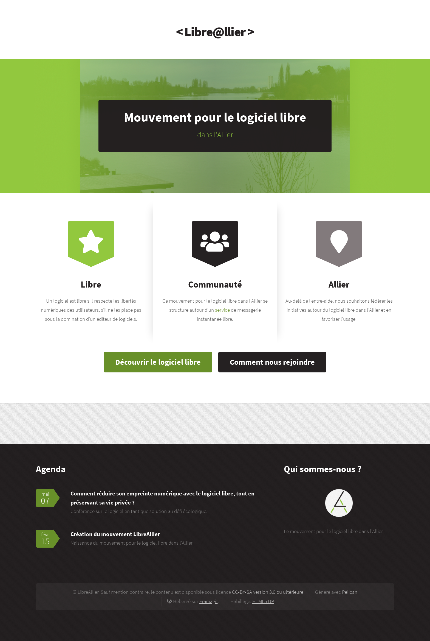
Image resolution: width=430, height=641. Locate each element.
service (222, 310)
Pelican (349, 592)
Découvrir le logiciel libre (158, 362)
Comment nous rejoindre (272, 362)
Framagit (208, 601)
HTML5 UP (263, 601)
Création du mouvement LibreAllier (115, 534)
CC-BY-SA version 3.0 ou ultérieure (267, 592)
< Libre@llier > (215, 32)
